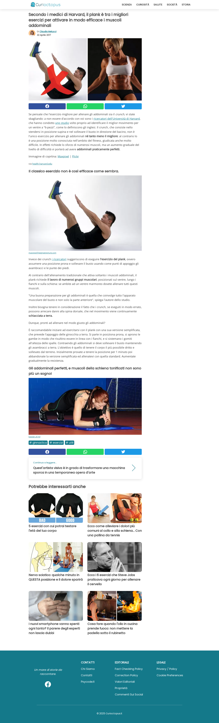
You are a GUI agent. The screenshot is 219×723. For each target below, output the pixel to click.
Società (172, 4)
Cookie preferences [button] (170, 675)
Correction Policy (126, 675)
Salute (158, 4)
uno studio (62, 123)
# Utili (69, 442)
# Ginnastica (38, 442)
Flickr (75, 156)
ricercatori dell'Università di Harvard (117, 118)
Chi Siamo (88, 669)
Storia (186, 4)
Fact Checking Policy (129, 669)
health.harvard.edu (42, 163)
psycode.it (88, 682)
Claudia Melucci (48, 31)
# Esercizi (56, 442)
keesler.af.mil (34, 436)
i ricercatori (59, 259)
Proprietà (121, 688)
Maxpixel (63, 156)
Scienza (127, 4)
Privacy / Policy (167, 669)
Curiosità (142, 4)
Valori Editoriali (125, 682)
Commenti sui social (129, 694)
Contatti (86, 675)
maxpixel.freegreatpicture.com (42, 252)
